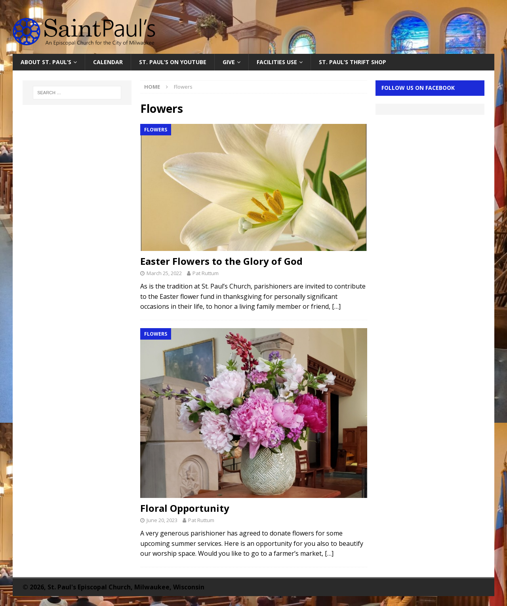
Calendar (108, 62)
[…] (336, 306)
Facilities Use (277, 62)
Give (229, 62)
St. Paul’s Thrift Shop (352, 62)
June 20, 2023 (162, 520)
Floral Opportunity (184, 508)
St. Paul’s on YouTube (172, 62)
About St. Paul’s (46, 62)
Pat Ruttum (206, 273)
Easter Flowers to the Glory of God (221, 261)
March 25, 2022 (164, 273)
